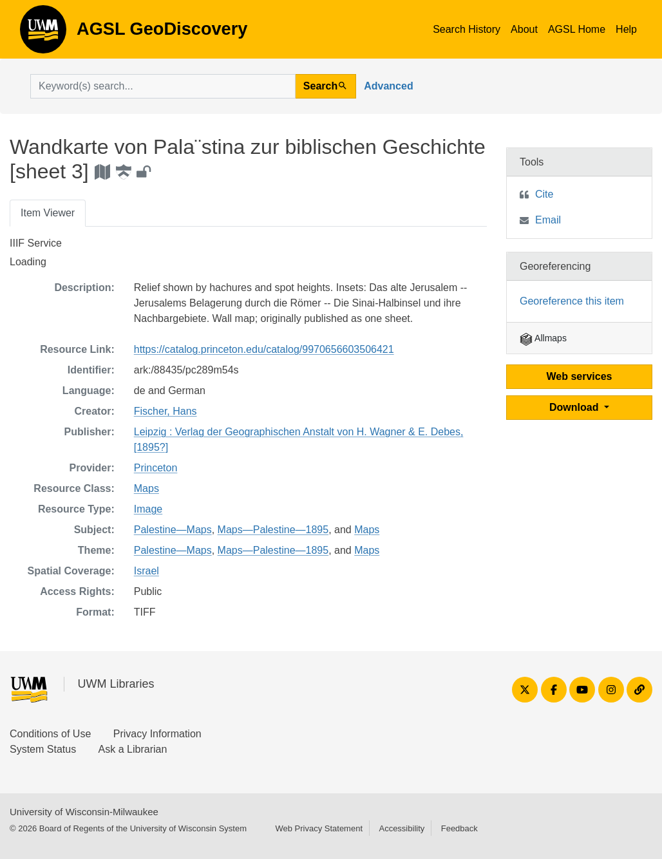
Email (548, 219)
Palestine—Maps (173, 529)
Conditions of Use (50, 733)
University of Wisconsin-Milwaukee (84, 811)
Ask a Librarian (133, 749)
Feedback (459, 828)
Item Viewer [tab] (48, 212)
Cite (544, 194)
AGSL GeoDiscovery (43, 33)
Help (626, 29)
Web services (579, 376)
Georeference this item (572, 301)
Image (148, 509)
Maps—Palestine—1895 (273, 529)
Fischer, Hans (165, 411)
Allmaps (543, 338)
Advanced (388, 85)
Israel (146, 570)
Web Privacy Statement (319, 828)
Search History (466, 29)
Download (575, 407)
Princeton (156, 467)
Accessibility (401, 828)
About (524, 29)
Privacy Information (157, 733)
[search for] (163, 86)
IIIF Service (36, 243)
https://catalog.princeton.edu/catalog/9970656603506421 (264, 349)
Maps (146, 488)
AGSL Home (576, 29)
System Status (43, 749)
